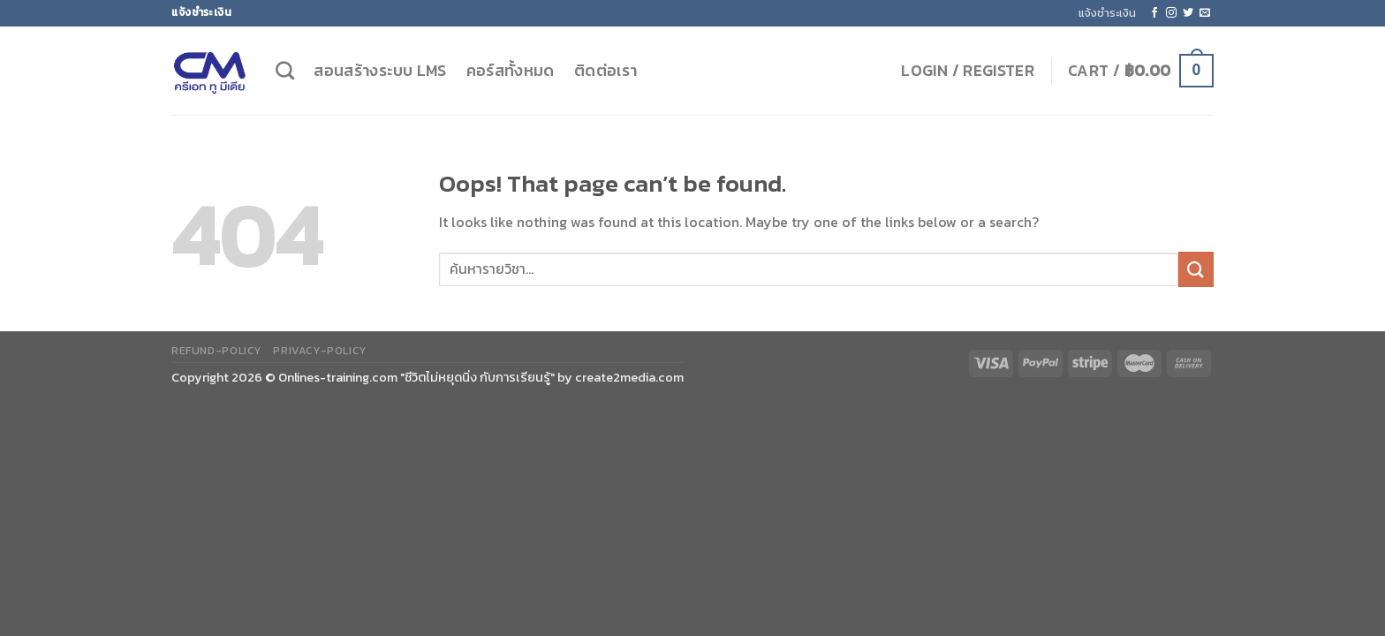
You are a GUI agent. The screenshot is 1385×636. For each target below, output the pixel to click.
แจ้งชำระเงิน (1107, 12)
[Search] (285, 70)
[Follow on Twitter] (1188, 13)
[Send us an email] (1205, 13)
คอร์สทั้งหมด (510, 70)
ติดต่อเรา (605, 70)
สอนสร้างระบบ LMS (380, 70)
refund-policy (216, 351)
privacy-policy (320, 351)
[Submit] (1196, 269)
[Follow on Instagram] (1171, 13)
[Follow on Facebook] (1154, 13)
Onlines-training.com (337, 377)
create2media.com (629, 377)
